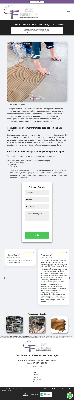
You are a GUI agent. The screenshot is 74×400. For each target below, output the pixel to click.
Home (34, 372)
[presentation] (37, 226)
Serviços (35, 375)
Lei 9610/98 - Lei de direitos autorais (57, 337)
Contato (35, 377)
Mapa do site (37, 379)
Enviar (37, 235)
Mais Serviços (37, 382)
